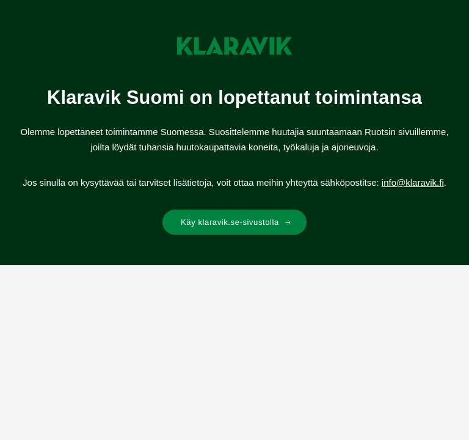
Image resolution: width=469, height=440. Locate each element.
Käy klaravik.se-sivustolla (236, 222)
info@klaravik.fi (413, 182)
